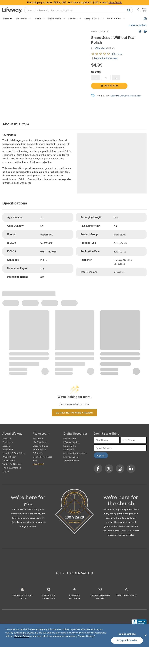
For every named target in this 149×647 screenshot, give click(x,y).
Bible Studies (24, 18)
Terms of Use (8, 460)
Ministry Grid (69, 438)
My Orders (38, 438)
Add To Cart (109, 85)
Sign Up (101, 455)
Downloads (68, 449)
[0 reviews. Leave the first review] (106, 54)
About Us (6, 438)
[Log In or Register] (138, 10)
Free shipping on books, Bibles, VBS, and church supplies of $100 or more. (74, 2)
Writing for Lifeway (11, 463)
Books (39, 18)
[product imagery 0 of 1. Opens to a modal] (44, 71)
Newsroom (7, 449)
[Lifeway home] (12, 10)
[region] (74, 635)
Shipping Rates (40, 445)
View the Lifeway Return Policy (126, 95)
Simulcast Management (75, 453)
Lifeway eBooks (71, 456)
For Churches (115, 18)
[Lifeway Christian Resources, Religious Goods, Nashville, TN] (139, 622)
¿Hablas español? (137, 25)
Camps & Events (94, 18)
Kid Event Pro (69, 445)
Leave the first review (105, 58)
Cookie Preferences (42, 456)
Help (35, 460)
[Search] (128, 10)
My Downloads (40, 442)
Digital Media (56, 18)
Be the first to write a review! (74, 413)
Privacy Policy (9, 456)
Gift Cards (38, 453)
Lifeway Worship (71, 442)
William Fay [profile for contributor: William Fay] (100, 48)
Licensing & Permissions (13, 453)
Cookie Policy (22, 636)
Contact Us (7, 442)
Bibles (7, 18)
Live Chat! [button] (38, 464)
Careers (6, 445)
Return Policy (39, 449)
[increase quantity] (116, 77)
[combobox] (78, 10)
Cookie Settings (127, 634)
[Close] (145, 635)
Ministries (74, 18)
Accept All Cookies (127, 640)
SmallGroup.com (71, 460)
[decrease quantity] (95, 77)
